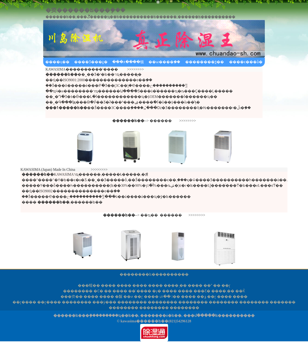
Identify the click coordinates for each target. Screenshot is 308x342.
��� (282, 302)
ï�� (176, 296)
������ (161, 121)
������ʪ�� (143, 274)
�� (216, 285)
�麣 (118, 296)
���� (108, 285)
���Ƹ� (201, 291)
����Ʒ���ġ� (91, 62)
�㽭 (89, 285)
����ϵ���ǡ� (246, 62)
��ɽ (225, 285)
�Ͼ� (98, 291)
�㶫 (71, 296)
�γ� (156, 291)
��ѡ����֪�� (164, 62)
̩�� (230, 291)
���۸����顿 (128, 62)
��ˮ (207, 285)
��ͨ (132, 291)
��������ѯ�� (204, 62)
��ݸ (201, 296)
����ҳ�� (57, 62)
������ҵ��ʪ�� (118, 315)
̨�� (183, 285)
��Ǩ (240, 291)
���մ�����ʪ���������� (219, 315)
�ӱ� (104, 302)
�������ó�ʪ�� (160, 315)
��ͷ (128, 296)
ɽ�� (24, 302)
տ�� (165, 296)
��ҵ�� (149, 215)
